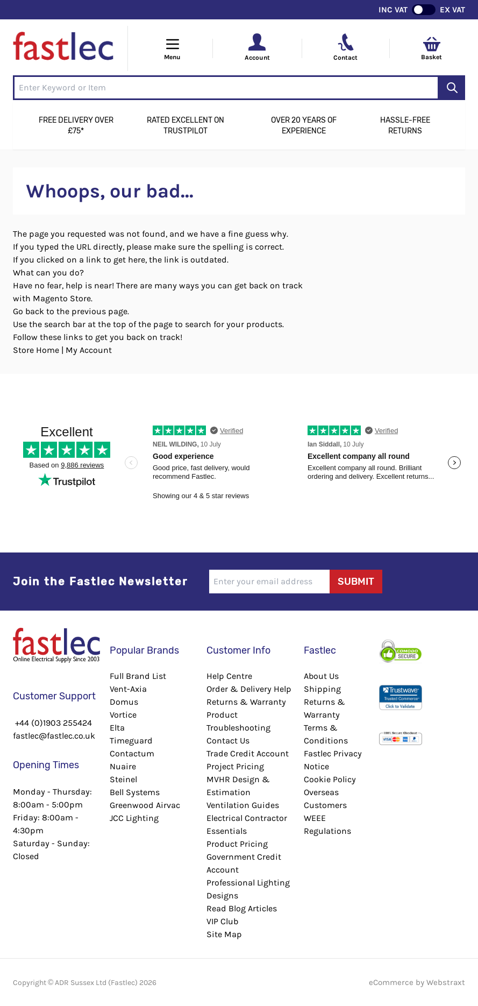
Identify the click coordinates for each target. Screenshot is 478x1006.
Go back (28, 311)
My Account (89, 350)
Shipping (322, 689)
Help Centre (229, 676)
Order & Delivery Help (248, 689)
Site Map (224, 934)
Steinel (123, 779)
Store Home (36, 350)
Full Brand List (138, 676)
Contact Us (227, 740)
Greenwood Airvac (145, 805)
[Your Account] (257, 42)
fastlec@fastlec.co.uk (54, 736)
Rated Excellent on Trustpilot (185, 126)
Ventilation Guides (242, 805)
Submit (356, 581)
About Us (321, 676)
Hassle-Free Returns (405, 126)
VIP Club (222, 921)
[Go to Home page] (64, 48)
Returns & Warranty (246, 702)
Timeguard (131, 740)
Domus (124, 702)
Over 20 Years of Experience (304, 126)
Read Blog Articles (241, 908)
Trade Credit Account (247, 753)
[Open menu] (172, 48)
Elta (117, 727)
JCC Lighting (134, 818)
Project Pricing (235, 766)
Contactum (132, 753)
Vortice (123, 715)
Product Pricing (237, 844)
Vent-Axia (128, 689)
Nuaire (123, 766)
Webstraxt (445, 982)
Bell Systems (135, 792)
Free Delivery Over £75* (76, 126)
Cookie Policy (330, 779)
